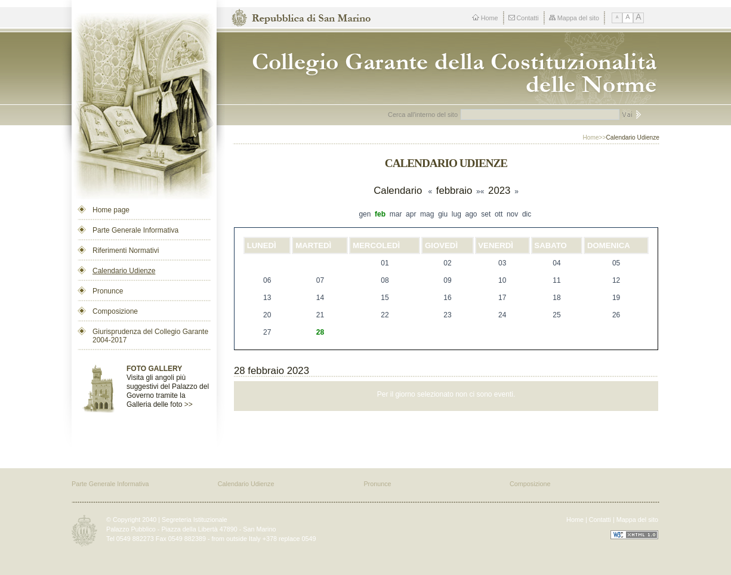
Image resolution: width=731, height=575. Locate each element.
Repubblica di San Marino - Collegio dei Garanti (450, 68)
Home (485, 17)
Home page (110, 210)
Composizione (115, 311)
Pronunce (107, 291)
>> (188, 404)
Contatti (523, 17)
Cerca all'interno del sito (423, 114)
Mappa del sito (574, 17)
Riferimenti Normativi (125, 250)
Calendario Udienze (123, 271)
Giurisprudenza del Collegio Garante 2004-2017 (150, 335)
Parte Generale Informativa (135, 230)
